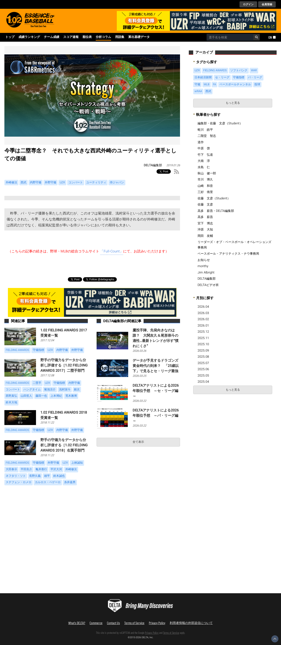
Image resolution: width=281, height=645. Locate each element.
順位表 (87, 37)
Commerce (96, 623)
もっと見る (233, 103)
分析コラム (103, 37)
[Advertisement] (226, 429)
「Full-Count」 (111, 251)
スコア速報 (71, 37)
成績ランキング (29, 37)
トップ (9, 37)
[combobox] (230, 37)
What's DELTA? (76, 623)
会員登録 (267, 4)
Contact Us (113, 623)
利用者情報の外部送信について (191, 623)
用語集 (119, 37)
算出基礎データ (139, 37)
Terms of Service (134, 623)
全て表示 (138, 442)
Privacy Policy (157, 623)
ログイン (248, 4)
